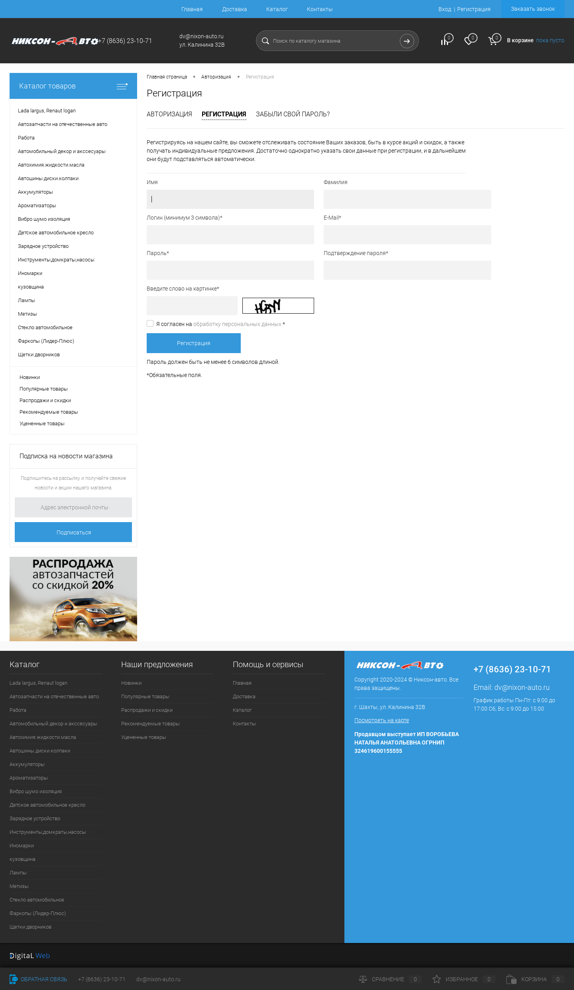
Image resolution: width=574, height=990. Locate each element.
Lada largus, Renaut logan (38, 683)
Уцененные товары (42, 423)
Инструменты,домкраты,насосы (48, 832)
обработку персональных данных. (238, 324)
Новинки (30, 377)
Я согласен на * (220, 324)
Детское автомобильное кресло (47, 805)
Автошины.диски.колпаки (40, 751)
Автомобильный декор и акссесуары (53, 724)
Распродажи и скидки (45, 400)
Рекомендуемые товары (49, 412)
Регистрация (474, 9)
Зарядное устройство (35, 818)
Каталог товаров (73, 86)
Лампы (18, 873)
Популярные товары (44, 389)
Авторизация (169, 114)
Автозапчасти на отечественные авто (54, 696)
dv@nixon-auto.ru (522, 687)
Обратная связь (38, 979)
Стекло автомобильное (37, 900)
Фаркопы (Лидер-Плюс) (38, 913)
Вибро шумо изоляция (36, 791)
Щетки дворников (30, 927)
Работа (18, 710)
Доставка (234, 9)
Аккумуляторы (27, 764)
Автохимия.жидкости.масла (43, 737)
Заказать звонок (533, 9)
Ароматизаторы (29, 778)
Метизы (19, 886)
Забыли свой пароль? (293, 114)
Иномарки (22, 846)
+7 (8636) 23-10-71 (102, 979)
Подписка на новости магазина (66, 456)
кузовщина (22, 859)
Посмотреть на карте (381, 720)
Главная (192, 9)
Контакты (320, 9)
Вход (444, 9)
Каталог (277, 9)
